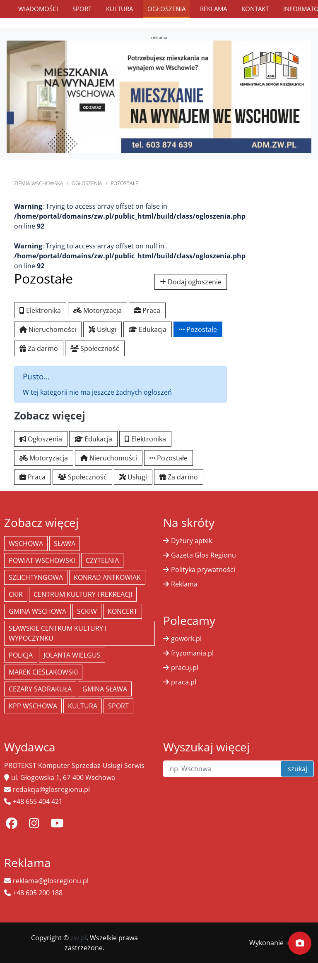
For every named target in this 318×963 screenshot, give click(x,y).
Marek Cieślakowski (43, 672)
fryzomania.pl (192, 653)
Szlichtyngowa (36, 577)
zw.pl (78, 937)
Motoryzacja (97, 310)
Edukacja (147, 329)
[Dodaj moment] (299, 943)
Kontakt (255, 9)
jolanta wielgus (72, 655)
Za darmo (38, 348)
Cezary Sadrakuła (40, 689)
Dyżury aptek (191, 540)
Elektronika (40, 310)
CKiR (16, 594)
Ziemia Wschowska (38, 183)
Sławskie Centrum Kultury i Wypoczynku (57, 633)
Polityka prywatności (203, 569)
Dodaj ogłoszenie (191, 281)
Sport (82, 9)
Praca (147, 310)
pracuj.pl (184, 667)
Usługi (102, 329)
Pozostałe (198, 329)
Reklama (213, 9)
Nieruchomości (47, 329)
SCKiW (87, 611)
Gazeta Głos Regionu (203, 555)
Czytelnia (102, 560)
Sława (64, 543)
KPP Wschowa (33, 705)
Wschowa (26, 543)
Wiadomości (38, 9)
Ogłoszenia (166, 9)
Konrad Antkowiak (107, 577)
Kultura (119, 9)
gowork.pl (186, 638)
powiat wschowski (42, 560)
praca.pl (183, 681)
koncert (122, 611)
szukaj (297, 768)
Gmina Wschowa (37, 611)
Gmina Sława (104, 689)
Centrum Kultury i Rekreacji (83, 594)
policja (21, 655)
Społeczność (94, 348)
